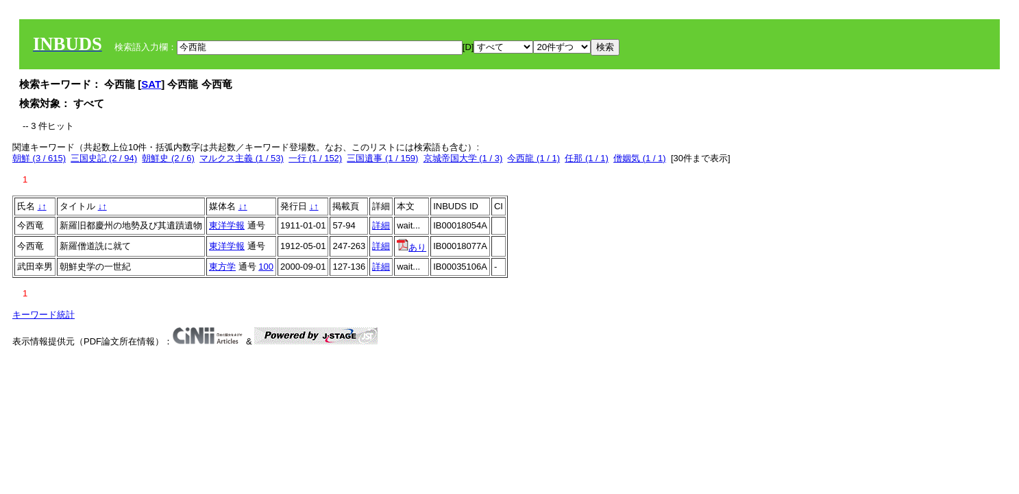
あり (411, 247)
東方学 (222, 266)
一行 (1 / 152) (315, 158)
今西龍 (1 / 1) (533, 158)
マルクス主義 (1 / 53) (241, 158)
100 (265, 266)
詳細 (381, 225)
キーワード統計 (43, 314)
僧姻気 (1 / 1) (639, 158)
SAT (151, 84)
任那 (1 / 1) (587, 158)
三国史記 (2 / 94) (104, 158)
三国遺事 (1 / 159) (382, 158)
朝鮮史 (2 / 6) (168, 158)
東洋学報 (227, 225)
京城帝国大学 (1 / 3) (463, 158)
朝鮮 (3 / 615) (39, 158)
